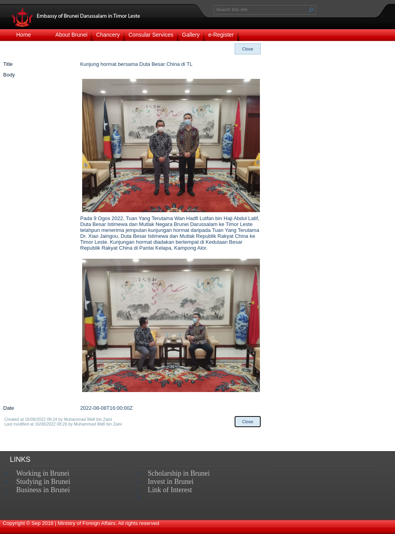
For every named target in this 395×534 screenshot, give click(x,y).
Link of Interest (170, 490)
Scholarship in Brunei (179, 473)
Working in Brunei (43, 473)
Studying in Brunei (43, 481)
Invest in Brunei (171, 481)
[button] (311, 10)
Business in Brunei (43, 490)
